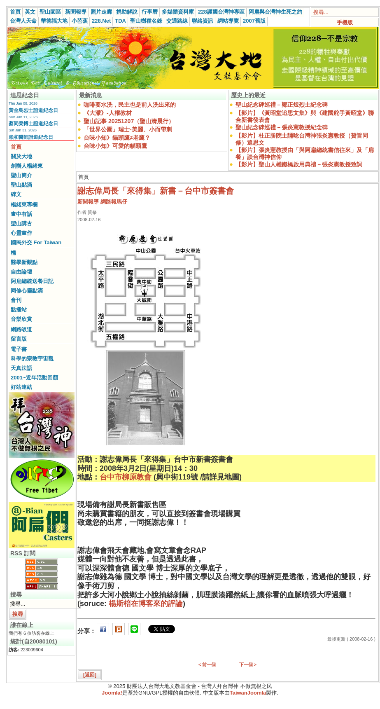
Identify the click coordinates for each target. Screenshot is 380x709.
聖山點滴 (21, 185)
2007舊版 (254, 21)
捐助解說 (127, 12)
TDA (120, 21)
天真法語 (21, 368)
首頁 (15, 12)
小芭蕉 (80, 21)
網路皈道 (21, 329)
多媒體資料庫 (178, 12)
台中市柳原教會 (126, 477)
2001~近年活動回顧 (34, 377)
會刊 (16, 300)
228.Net (101, 21)
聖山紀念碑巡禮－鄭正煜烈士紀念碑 (281, 104)
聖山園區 (50, 12)
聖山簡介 (21, 175)
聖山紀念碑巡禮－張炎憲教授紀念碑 (281, 127)
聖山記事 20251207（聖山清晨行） (129, 121)
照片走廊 (101, 12)
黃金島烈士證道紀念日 (33, 110)
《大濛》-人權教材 (108, 113)
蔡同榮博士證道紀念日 (33, 123)
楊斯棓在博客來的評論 (146, 603)
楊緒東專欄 (24, 204)
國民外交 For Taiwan (36, 242)
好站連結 (21, 387)
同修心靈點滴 (27, 291)
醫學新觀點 (24, 262)
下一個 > (247, 664)
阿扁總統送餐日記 (32, 281)
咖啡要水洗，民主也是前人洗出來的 (130, 104)
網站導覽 (228, 21)
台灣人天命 (23, 21)
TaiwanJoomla (248, 693)
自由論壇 (21, 272)
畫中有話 (21, 214)
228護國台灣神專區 (221, 12)
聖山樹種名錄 (146, 21)
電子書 (19, 349)
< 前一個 (207, 664)
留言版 (19, 339)
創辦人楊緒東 (27, 166)
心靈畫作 (21, 233)
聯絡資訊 (202, 21)
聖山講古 (21, 223)
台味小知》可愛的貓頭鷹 (115, 146)
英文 (30, 12)
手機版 (345, 22)
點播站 (19, 310)
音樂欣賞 (21, 319)
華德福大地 (54, 21)
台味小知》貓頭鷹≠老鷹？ (117, 137)
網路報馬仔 (113, 202)
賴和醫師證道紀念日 (31, 137)
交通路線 (177, 21)
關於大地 (21, 156)
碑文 (16, 194)
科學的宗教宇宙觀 (32, 359)
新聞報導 (75, 12)
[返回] (89, 675)
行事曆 (150, 12)
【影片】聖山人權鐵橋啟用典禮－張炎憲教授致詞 (298, 164)
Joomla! (112, 693)
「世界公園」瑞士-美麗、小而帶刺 (128, 129)
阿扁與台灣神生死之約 (275, 12)
